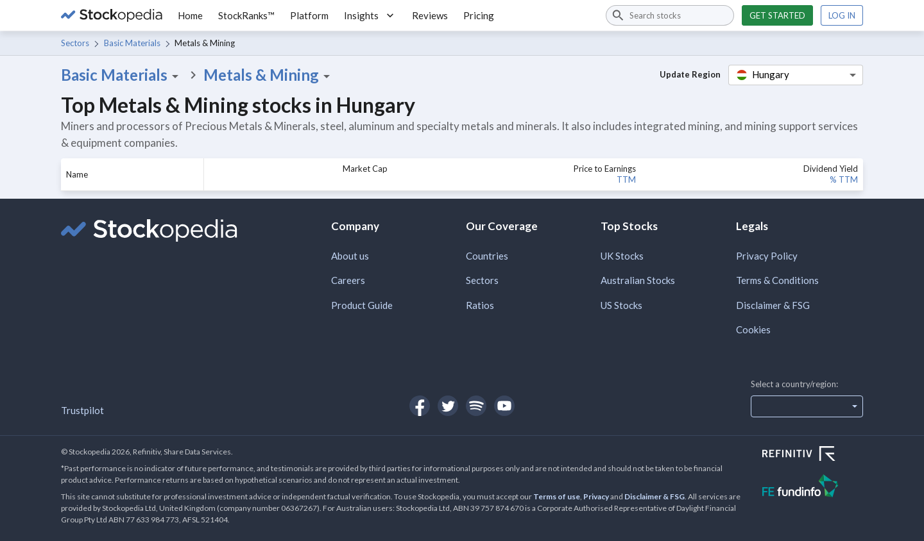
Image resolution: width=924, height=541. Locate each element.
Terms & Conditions (777, 280)
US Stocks (621, 305)
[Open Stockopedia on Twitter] (448, 405)
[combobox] (670, 15)
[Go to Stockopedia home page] (111, 15)
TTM (626, 179)
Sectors (75, 43)
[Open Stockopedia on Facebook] (419, 405)
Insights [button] (370, 15)
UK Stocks (622, 256)
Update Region (690, 74)
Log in (841, 15)
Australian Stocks (638, 280)
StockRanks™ (246, 15)
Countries (487, 256)
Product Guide (362, 305)
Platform (309, 15)
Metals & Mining (268, 75)
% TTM (844, 179)
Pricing (478, 15)
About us (350, 256)
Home (190, 15)
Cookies (753, 329)
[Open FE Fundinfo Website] (812, 487)
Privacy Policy (767, 256)
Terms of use (556, 496)
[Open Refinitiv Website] (812, 455)
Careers (348, 280)
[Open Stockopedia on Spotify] (476, 405)
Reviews (430, 15)
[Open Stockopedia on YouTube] (504, 405)
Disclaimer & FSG (773, 305)
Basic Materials (132, 43)
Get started (777, 15)
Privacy (596, 496)
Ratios (480, 305)
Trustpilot (82, 410)
